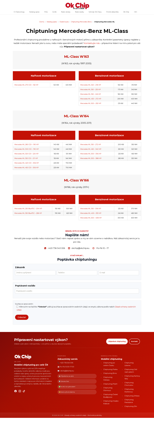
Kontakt (134, 341)
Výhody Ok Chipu (95, 12)
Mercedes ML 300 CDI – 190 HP (26, 149)
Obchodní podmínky (94, 415)
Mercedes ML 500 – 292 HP (90, 103)
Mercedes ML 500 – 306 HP (90, 154)
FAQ (46, 12)
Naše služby (79, 12)
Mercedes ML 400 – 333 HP (90, 213)
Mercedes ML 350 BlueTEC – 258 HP (28, 213)
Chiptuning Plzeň (110, 384)
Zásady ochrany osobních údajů (75, 415)
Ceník (54, 12)
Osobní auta (64, 22)
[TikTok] (24, 391)
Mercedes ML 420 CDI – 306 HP (26, 163)
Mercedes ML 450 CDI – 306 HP (26, 168)
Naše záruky (65, 12)
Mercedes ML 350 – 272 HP (90, 144)
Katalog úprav (34, 12)
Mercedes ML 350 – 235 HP (90, 90)
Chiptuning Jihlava (131, 396)
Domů (41, 22)
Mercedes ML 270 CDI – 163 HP (26, 85)
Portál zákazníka (112, 12)
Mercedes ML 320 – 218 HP (90, 85)
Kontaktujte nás (92, 43)
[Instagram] (19, 391)
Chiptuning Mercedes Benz (81, 22)
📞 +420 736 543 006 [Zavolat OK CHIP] (65, 363)
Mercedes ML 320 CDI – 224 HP (26, 154)
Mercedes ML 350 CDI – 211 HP (26, 158)
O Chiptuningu (19, 12)
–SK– (135, 12)
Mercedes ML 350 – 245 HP (90, 94)
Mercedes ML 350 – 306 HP (90, 209)
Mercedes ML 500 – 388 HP (90, 158)
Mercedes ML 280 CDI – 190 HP (26, 144)
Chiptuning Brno (110, 373)
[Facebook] (15, 391)
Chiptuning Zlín (130, 406)
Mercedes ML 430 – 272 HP (90, 99)
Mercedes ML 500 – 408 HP (91, 218)
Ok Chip (126, 12)
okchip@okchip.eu (67, 371)
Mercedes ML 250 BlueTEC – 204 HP (28, 209)
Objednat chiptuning (117, 341)
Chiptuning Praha (110, 369)
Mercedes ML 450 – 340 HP (90, 149)
